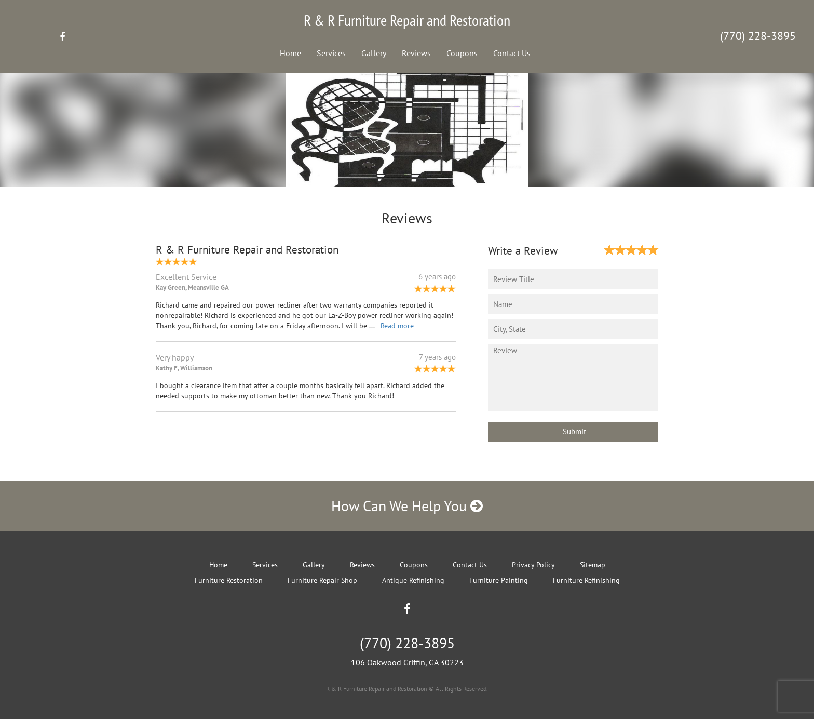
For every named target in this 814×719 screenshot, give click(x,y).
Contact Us (512, 53)
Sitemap (592, 564)
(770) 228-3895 (758, 36)
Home (290, 53)
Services (331, 53)
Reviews (416, 53)
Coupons (462, 53)
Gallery (373, 53)
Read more (397, 325)
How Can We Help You (407, 505)
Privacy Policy (533, 564)
